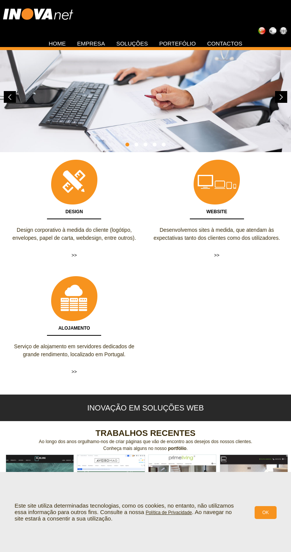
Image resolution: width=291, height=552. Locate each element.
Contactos (224, 43)
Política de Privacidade (169, 512)
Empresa (91, 43)
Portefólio (177, 43)
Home (57, 43)
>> (74, 255)
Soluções (132, 43)
